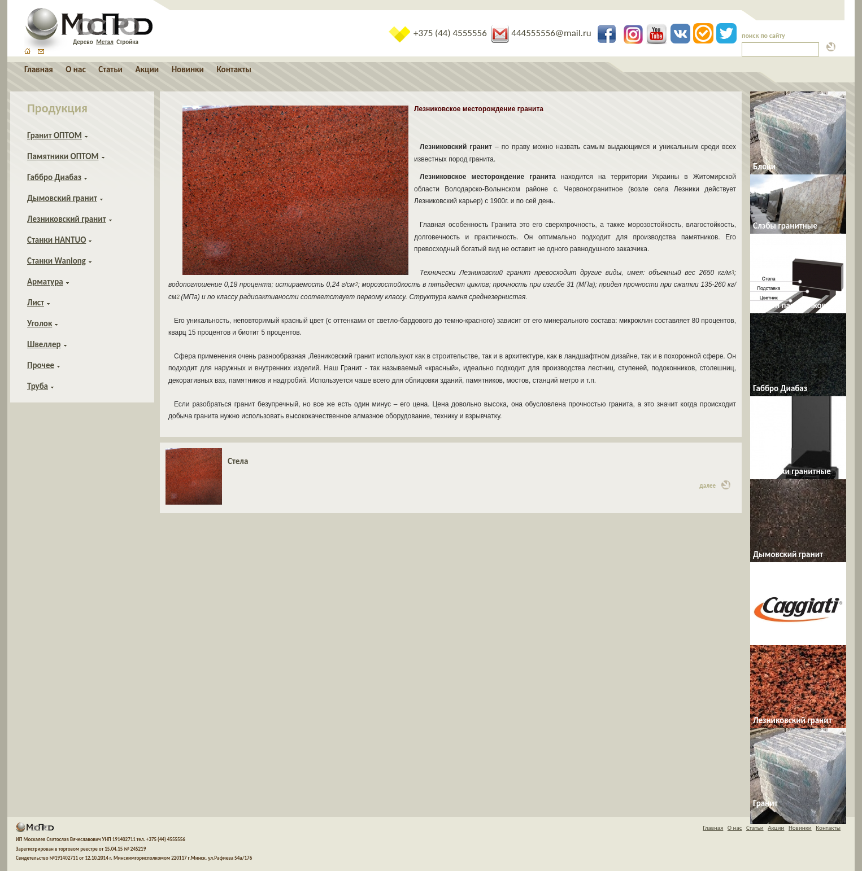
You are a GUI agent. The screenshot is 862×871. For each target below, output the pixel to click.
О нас (75, 69)
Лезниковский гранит (66, 219)
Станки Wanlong (56, 261)
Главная (38, 69)
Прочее (40, 365)
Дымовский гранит (62, 198)
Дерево (83, 42)
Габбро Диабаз (54, 177)
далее (714, 484)
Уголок (39, 323)
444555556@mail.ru (542, 33)
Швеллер (44, 344)
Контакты (233, 69)
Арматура (45, 282)
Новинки (188, 69)
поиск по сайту (763, 36)
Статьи (110, 69)
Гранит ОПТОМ (54, 135)
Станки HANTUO (56, 240)
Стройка (127, 42)
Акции (147, 69)
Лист (35, 302)
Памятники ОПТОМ (63, 156)
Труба (37, 386)
